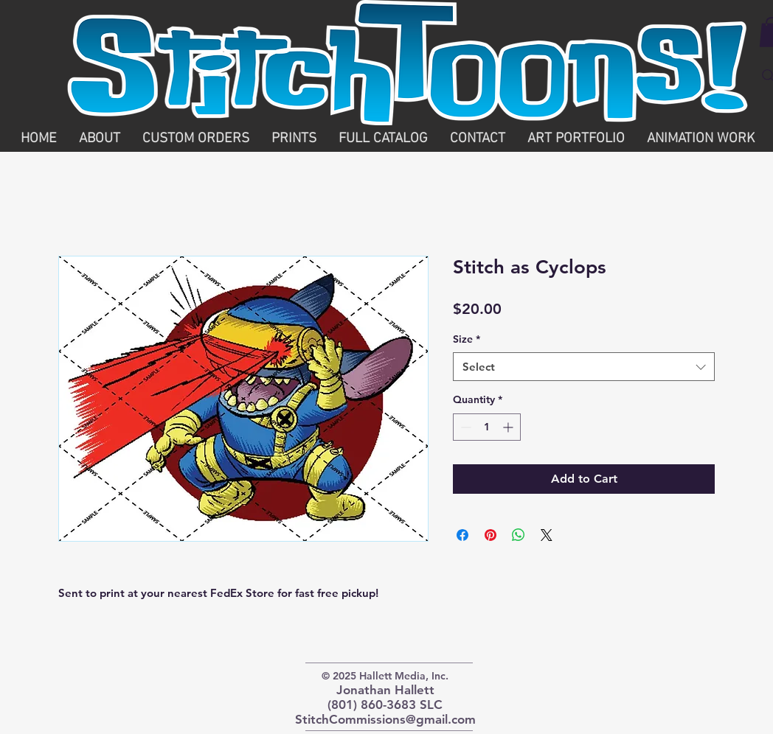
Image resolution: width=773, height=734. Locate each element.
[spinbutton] (487, 427)
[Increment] (509, 427)
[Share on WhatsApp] (518, 535)
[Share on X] (546, 535)
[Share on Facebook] (462, 535)
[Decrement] (464, 427)
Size (466, 339)
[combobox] (584, 366)
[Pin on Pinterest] (490, 535)
